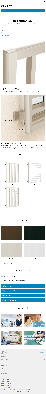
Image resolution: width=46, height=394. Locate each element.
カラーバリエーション (5, 35)
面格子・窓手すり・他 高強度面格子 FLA (14, 280)
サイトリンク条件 (9, 389)
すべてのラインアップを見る (8, 214)
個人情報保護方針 (15, 389)
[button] (23, 14)
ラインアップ (3, 32)
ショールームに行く (10, 291)
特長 (2, 30)
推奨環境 (29, 389)
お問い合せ (8, 295)
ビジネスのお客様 (41, 352)
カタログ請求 (8, 286)
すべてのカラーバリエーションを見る (10, 263)
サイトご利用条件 (3, 389)
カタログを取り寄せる (23, 10)
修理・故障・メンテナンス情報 (12, 300)
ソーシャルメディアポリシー (22, 389)
